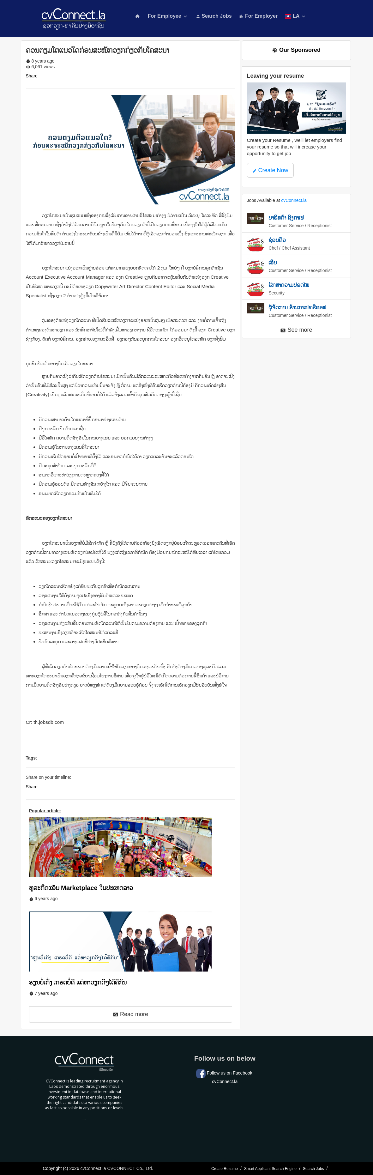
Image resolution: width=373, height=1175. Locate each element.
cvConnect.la (294, 200)
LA (295, 16)
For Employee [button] (168, 16)
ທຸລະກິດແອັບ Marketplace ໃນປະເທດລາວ (81, 887)
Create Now (270, 170)
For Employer (258, 16)
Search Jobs (214, 16)
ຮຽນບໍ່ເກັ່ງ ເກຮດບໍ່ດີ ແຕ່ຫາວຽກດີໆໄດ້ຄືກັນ (78, 982)
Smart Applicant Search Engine (270, 1168)
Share (32, 75)
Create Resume (224, 1168)
